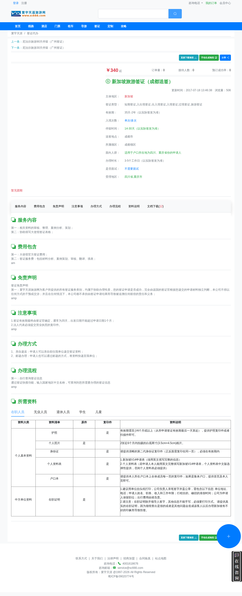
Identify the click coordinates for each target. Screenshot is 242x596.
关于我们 (97, 558)
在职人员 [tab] (17, 412)
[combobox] (140, 13)
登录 (16, 3)
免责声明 (58, 206)
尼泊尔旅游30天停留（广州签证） (43, 47)
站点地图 (160, 558)
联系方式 (81, 558)
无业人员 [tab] (40, 412)
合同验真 (145, 558)
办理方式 (96, 206)
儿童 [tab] (98, 412)
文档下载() (155, 206)
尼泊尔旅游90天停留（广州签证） (43, 41)
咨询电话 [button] (195, 3)
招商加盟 (129, 558)
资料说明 (134, 206)
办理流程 (115, 206)
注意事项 (77, 206)
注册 (24, 3)
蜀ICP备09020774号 (121, 576)
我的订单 (211, 3)
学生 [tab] (82, 412)
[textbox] (133, 13)
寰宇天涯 (16, 33)
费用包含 (39, 206)
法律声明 (113, 558)
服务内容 (20, 206)
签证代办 (32, 33)
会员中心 (225, 3)
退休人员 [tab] (63, 412)
